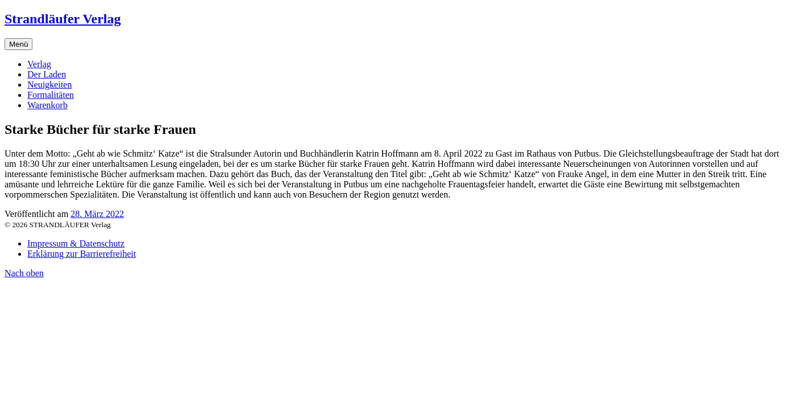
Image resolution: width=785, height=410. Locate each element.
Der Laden (46, 74)
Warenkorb (47, 105)
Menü (18, 44)
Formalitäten (50, 95)
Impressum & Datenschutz (76, 243)
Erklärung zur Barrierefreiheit (81, 254)
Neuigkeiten (49, 84)
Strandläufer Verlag (63, 18)
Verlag (39, 64)
